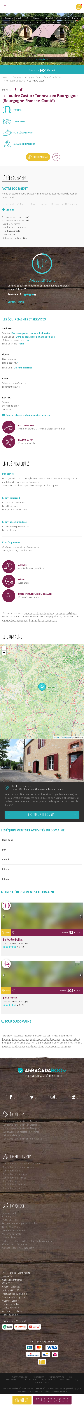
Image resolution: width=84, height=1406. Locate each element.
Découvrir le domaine (42, 814)
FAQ (76, 1380)
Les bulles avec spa (11, 1227)
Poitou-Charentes (10, 1220)
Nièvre (58, 77)
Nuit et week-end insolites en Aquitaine (20, 1121)
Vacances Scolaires (11, 1301)
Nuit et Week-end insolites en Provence (20, 1132)
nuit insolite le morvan (28, 616)
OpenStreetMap (68, 737)
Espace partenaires (11, 1307)
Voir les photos (42, 59)
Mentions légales (56, 1377)
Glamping (7, 1216)
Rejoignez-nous (48, 1380)
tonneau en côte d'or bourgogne (39, 613)
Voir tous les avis (16, 302)
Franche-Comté (9, 1213)
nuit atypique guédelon (50, 616)
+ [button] (4, 648)
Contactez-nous (42, 1382)
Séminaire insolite (10, 1304)
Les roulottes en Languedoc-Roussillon (20, 1223)
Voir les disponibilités (52, 1400)
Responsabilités (12, 1380)
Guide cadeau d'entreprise (14, 1244)
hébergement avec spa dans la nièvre (42, 1035)
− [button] (4, 653)
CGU (70, 1377)
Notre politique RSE (11, 1290)
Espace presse (38, 1377)
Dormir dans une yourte (13, 1181)
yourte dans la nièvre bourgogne (45, 1039)
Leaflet (56, 737)
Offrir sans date (40, 157)
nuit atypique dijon (35, 1046)
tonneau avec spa (20, 1039)
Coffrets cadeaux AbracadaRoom (18, 1248)
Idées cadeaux (9, 1237)
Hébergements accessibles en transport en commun (27, 1241)
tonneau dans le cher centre (58, 1046)
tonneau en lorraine (63, 1043)
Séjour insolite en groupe (13, 1297)
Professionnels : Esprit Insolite (16, 1273)
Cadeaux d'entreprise (12, 1280)
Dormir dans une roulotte (14, 1178)
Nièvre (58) (16, 789)
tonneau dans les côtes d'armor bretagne (33, 1043)
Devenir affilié (30, 1380)
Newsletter (7, 1276)
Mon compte (65, 1380)
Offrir (24, 1400)
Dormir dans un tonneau (13, 1184)
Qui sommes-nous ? (20, 1377)
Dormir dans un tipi (11, 1188)
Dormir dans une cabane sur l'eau (18, 1167)
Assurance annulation (12, 1311)
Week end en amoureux (13, 1230)
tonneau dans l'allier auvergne (43, 620)
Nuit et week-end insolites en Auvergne (20, 1128)
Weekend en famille (11, 1234)
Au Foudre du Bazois (15, 81)
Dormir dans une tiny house (15, 1174)
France (5, 77)
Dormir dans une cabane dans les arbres (21, 1163)
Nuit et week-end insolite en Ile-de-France (22, 1139)
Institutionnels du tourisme (14, 1294)
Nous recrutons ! (10, 1315)
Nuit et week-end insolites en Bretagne (20, 1125)
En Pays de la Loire (11, 1135)
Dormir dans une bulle (12, 1170)
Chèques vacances (11, 1287)
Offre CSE (7, 1283)
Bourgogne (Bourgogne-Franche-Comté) (32, 77)
